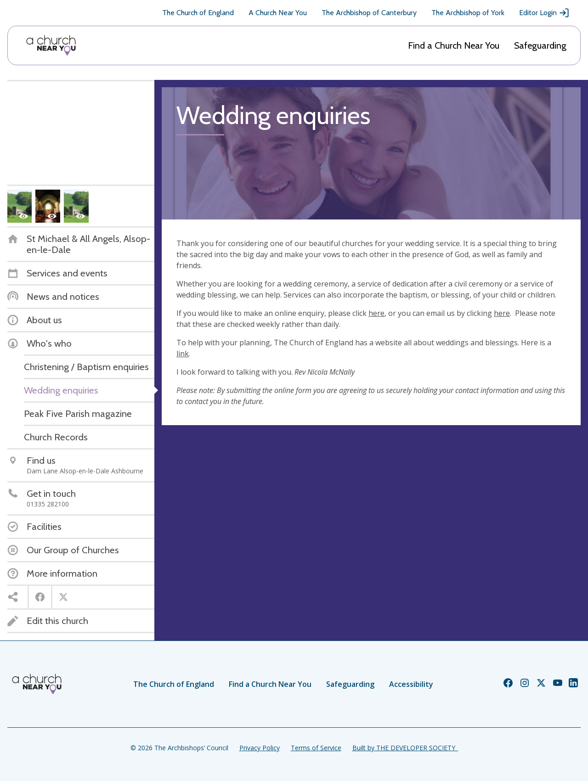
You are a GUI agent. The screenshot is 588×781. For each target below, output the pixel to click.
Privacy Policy (259, 747)
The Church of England (198, 12)
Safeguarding (540, 45)
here (376, 313)
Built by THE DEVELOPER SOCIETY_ (405, 747)
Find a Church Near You (453, 45)
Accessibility (411, 684)
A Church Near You (278, 12)
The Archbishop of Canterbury (369, 12)
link (182, 353)
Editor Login (544, 12)
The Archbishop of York (467, 12)
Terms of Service (316, 747)
